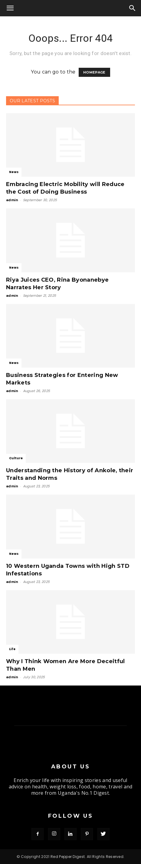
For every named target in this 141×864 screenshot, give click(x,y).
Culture (16, 458)
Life (12, 649)
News (13, 172)
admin (12, 200)
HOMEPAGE (94, 72)
